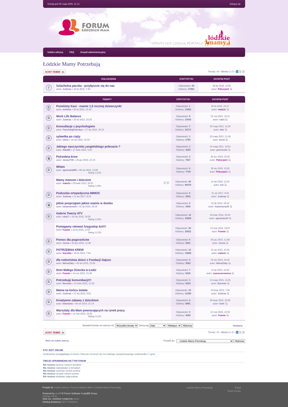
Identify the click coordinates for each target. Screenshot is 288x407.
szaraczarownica (222, 273)
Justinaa (67, 89)
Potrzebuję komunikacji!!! (73, 280)
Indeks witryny (55, 52)
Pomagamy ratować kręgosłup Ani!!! (81, 226)
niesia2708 (68, 160)
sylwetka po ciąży (68, 136)
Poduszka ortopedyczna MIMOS (78, 193)
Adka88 (66, 150)
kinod (222, 139)
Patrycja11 (223, 89)
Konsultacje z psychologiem (75, 126)
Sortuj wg (152, 325)
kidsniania (68, 303)
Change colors (49, 396)
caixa (222, 119)
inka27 (66, 216)
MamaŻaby (68, 263)
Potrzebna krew (67, 156)
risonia (66, 243)
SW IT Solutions (69, 402)
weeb (76, 399)
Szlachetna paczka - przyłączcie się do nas (85, 85)
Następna (237, 325)
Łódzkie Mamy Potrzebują (71, 64)
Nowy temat (54, 71)
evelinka (67, 109)
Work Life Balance (68, 116)
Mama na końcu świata (72, 290)
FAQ (71, 52)
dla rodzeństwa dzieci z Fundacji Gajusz (83, 260)
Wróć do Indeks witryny (57, 340)
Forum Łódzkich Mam (82, 387)
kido (222, 129)
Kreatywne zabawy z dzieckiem (77, 300)
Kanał (238, 387)
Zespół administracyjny (93, 52)
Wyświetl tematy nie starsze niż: (110, 325)
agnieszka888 (70, 170)
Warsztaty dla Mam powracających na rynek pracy (90, 310)
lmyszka (67, 253)
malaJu (222, 109)
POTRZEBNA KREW (70, 249)
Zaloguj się (234, 4)
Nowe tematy (234, 391)
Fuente (66, 230)
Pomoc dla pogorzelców (72, 239)
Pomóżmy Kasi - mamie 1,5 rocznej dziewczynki (89, 106)
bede (221, 303)
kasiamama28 (70, 206)
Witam (60, 166)
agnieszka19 (222, 218)
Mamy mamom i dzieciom (73, 180)
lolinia (65, 139)
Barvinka (67, 283)
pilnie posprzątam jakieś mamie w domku (84, 203)
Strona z (227, 71)
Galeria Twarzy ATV (69, 213)
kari (222, 185)
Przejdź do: (169, 340)
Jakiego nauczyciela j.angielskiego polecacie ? (88, 146)
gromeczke (222, 150)
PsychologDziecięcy (73, 129)
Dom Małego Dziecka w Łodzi (76, 270)
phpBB (58, 393)
